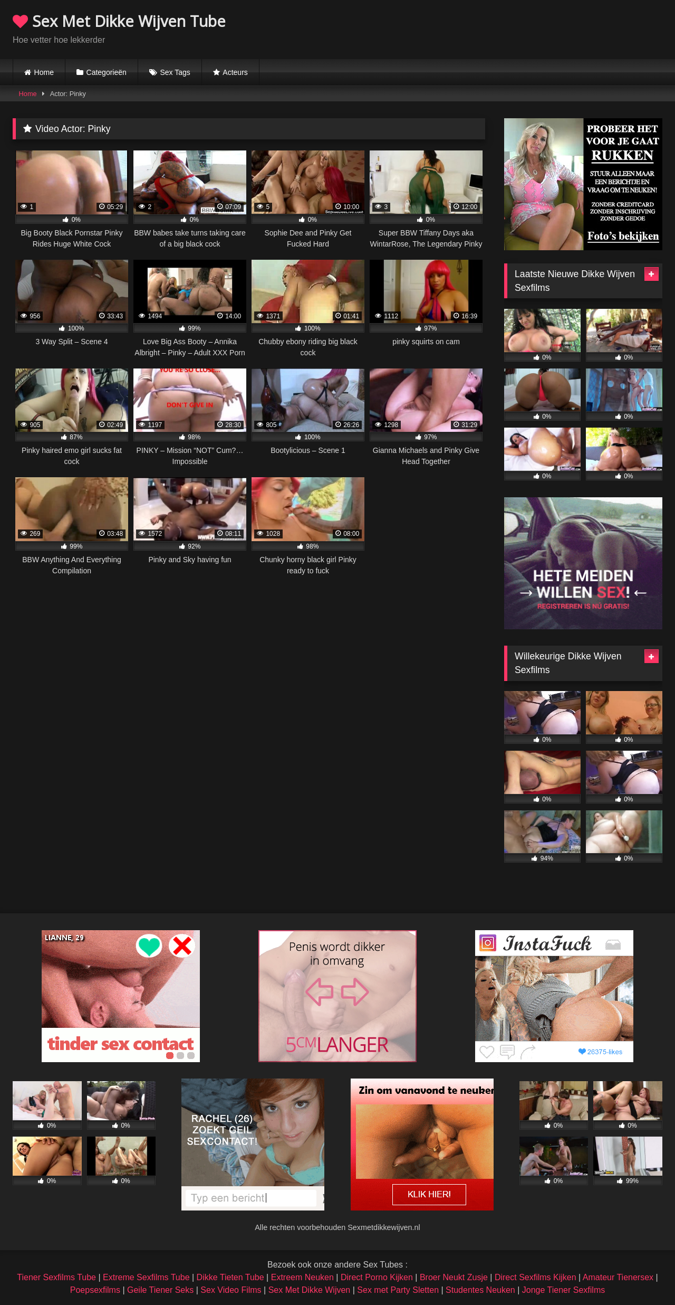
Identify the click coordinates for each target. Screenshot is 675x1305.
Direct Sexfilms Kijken (535, 1277)
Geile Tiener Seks (160, 1289)
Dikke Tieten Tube (230, 1277)
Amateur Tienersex (618, 1277)
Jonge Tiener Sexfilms (563, 1289)
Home (44, 72)
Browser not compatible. (539, 28)
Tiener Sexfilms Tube (56, 1277)
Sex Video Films (230, 1289)
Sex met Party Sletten (398, 1289)
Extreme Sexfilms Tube (146, 1277)
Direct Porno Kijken (377, 1277)
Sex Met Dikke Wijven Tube (119, 21)
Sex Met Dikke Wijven (309, 1289)
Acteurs (235, 72)
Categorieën (106, 72)
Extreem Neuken (302, 1277)
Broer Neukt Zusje (454, 1277)
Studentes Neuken (480, 1289)
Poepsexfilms (95, 1289)
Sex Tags (175, 72)
